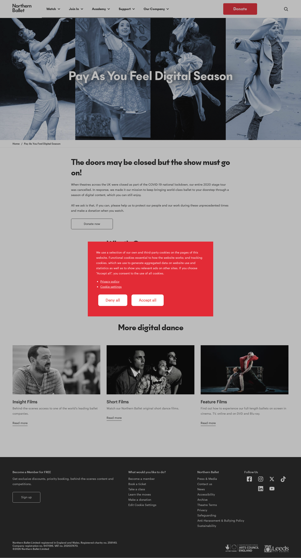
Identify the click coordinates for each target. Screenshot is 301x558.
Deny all (113, 300)
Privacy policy (109, 281)
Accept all (147, 300)
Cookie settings (111, 286)
